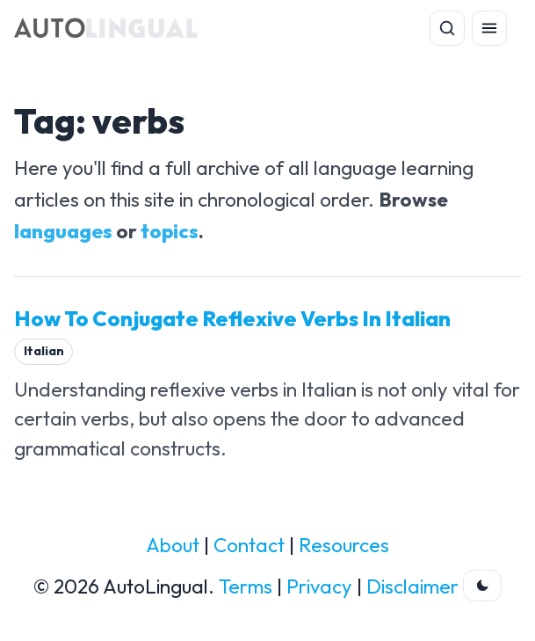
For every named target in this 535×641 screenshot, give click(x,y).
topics (170, 231)
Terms (245, 586)
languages (63, 231)
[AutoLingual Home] (106, 28)
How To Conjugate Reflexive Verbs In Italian (232, 318)
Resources (344, 545)
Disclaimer (412, 586)
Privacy (319, 586)
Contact (249, 545)
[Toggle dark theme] (482, 585)
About (172, 545)
